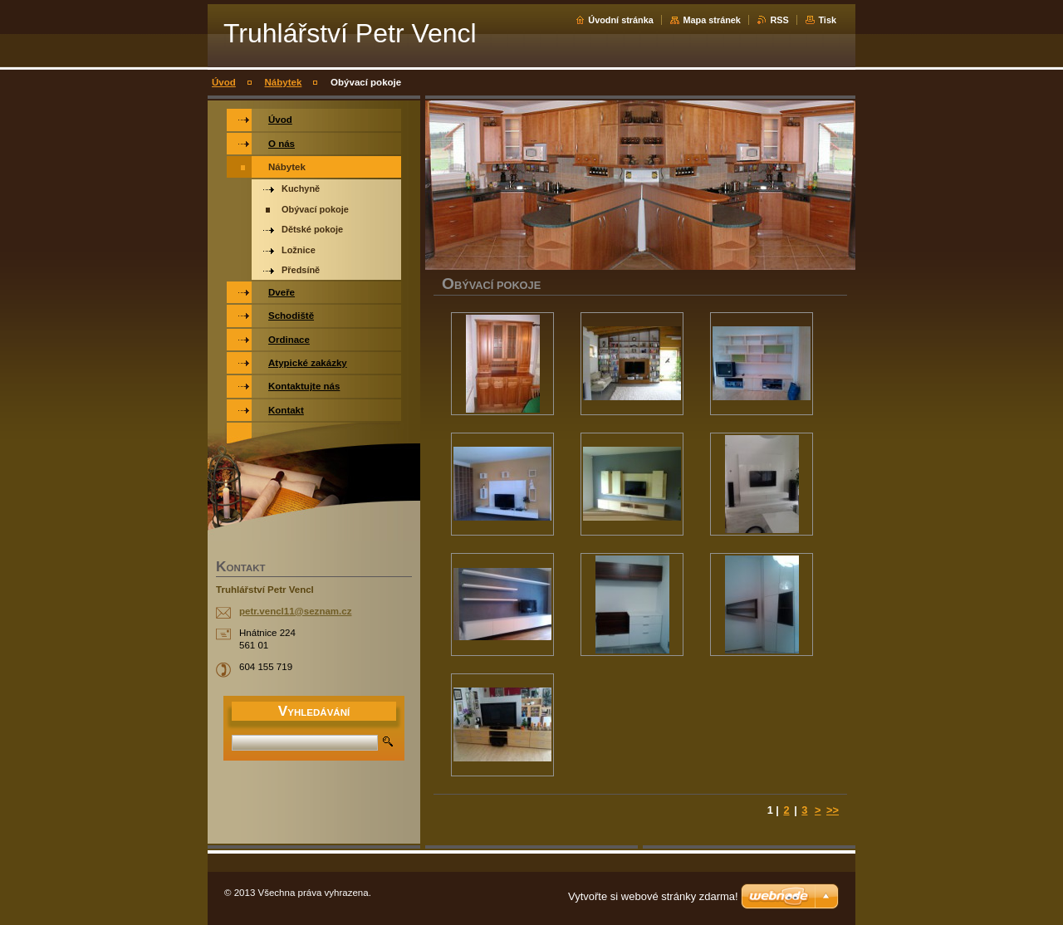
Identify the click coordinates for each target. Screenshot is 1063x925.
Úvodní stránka (621, 20)
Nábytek (283, 82)
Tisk (827, 20)
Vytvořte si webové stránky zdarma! (653, 896)
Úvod (224, 82)
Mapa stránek (712, 20)
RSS (779, 20)
